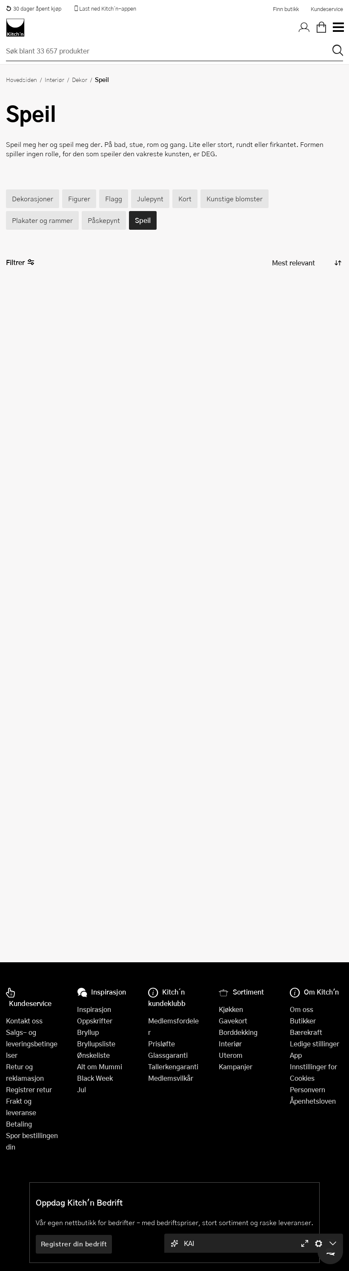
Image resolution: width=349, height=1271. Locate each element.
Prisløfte (161, 1043)
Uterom (231, 1055)
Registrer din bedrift (74, 1243)
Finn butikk (286, 9)
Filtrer (20, 262)
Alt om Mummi (99, 1066)
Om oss (301, 1009)
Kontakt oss (24, 1021)
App (296, 1055)
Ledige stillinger (314, 1043)
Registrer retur (29, 1089)
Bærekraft (306, 1032)
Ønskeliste (93, 1055)
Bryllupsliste (96, 1043)
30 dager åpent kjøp (33, 8)
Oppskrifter (94, 1021)
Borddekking (238, 1032)
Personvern (307, 1089)
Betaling (19, 1124)
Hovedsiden (21, 79)
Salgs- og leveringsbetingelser (31, 1043)
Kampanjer (235, 1066)
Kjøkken (231, 1009)
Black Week (95, 1078)
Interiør (54, 79)
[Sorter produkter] (306, 263)
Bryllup (88, 1032)
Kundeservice (327, 9)
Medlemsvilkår (170, 1078)
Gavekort (233, 1021)
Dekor (79, 79)
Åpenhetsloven (313, 1101)
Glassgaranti (168, 1055)
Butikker (303, 1021)
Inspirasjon (94, 1009)
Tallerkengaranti (173, 1066)
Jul (81, 1089)
